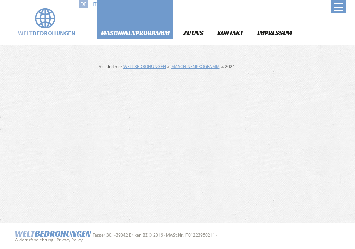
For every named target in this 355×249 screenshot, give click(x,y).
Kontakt (230, 33)
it (95, 4)
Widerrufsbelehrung (34, 240)
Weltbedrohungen (144, 67)
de (83, 4)
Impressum (274, 33)
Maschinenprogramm (135, 33)
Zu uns (193, 33)
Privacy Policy (70, 240)
